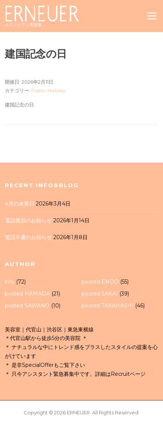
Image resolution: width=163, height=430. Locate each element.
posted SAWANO (27, 305)
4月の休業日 (19, 203)
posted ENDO (100, 281)
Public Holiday (48, 90)
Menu (151, 16)
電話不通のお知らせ (28, 237)
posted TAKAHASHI (108, 305)
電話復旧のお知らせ (28, 220)
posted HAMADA (27, 293)
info (10, 281)
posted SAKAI (100, 293)
